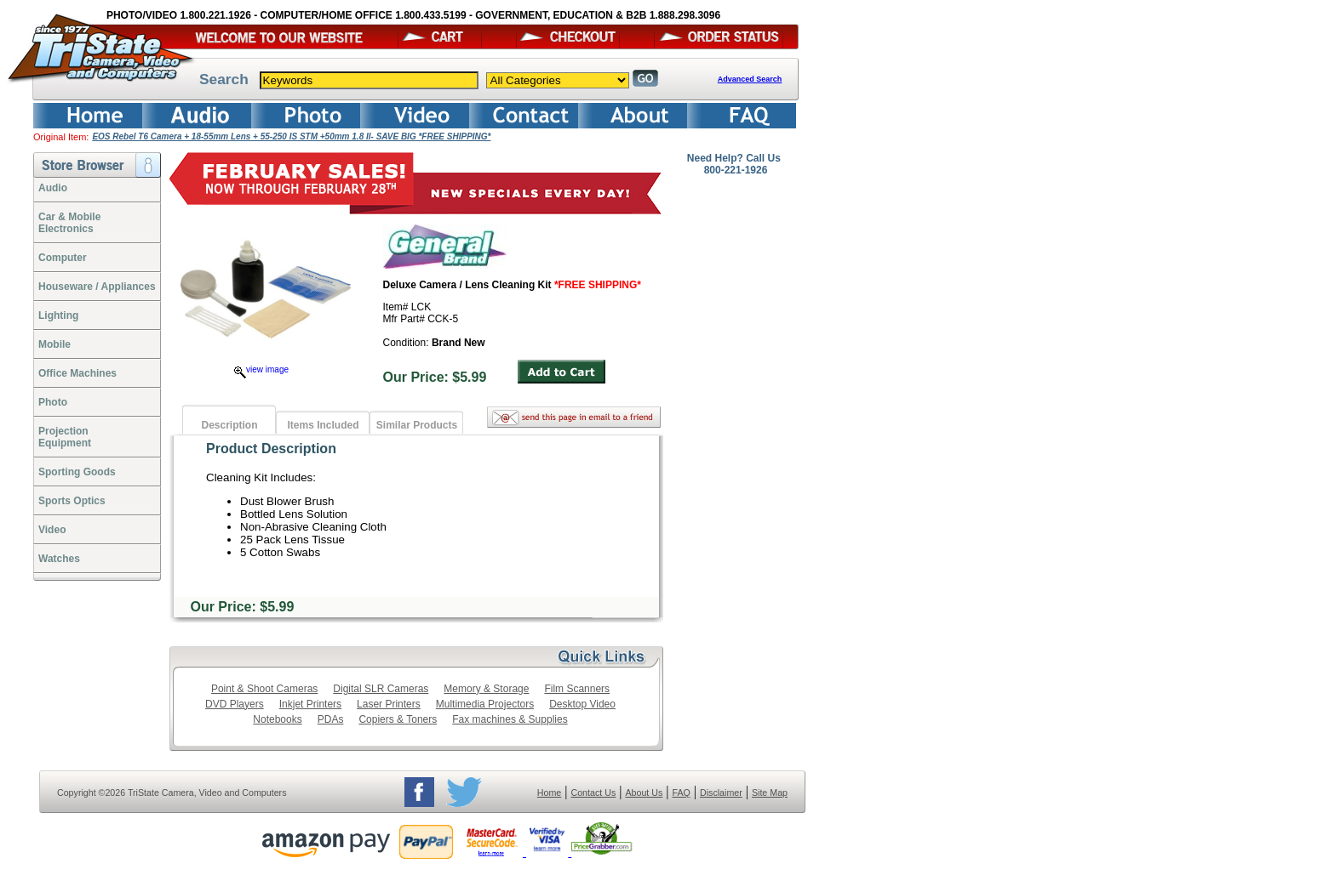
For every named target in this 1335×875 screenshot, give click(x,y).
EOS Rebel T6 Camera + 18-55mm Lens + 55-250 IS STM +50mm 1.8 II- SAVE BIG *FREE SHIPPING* (291, 136)
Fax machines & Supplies (509, 719)
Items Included (322, 425)
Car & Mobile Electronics (69, 223)
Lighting (58, 315)
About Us (643, 792)
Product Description (271, 448)
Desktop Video (582, 704)
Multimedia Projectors (485, 704)
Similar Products (416, 425)
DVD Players (234, 704)
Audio (52, 188)
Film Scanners (577, 689)
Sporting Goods (77, 472)
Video (52, 530)
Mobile (54, 344)
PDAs (331, 719)
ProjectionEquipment (64, 437)
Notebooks (277, 719)
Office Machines (77, 373)
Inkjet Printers (310, 704)
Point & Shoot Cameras (264, 689)
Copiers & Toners (397, 719)
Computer (62, 258)
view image (261, 369)
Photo (52, 402)
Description (229, 425)
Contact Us (593, 792)
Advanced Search (750, 79)
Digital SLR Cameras (380, 689)
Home (549, 792)
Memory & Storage (486, 689)
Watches (59, 559)
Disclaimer (721, 792)
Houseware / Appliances (97, 287)
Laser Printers (389, 704)
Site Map (770, 792)
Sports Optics (72, 501)
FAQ (681, 792)
